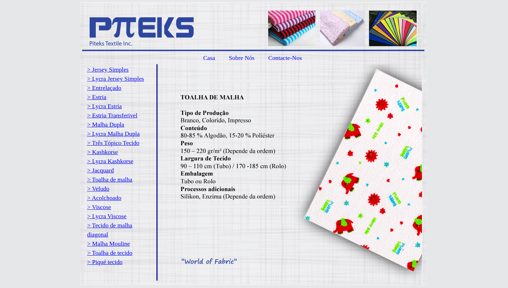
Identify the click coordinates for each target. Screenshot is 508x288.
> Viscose (99, 207)
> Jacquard (100, 170)
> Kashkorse (102, 152)
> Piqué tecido (104, 262)
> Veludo (98, 188)
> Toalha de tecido (109, 253)
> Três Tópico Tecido (113, 143)
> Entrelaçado (104, 88)
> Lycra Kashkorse (110, 161)
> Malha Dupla (105, 124)
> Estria (97, 97)
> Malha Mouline (108, 243)
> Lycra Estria (104, 106)
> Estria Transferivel (112, 115)
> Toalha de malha (109, 179)
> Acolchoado (104, 198)
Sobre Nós (242, 58)
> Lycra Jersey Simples (115, 78)
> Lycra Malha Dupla (113, 133)
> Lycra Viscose (106, 216)
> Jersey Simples (108, 69)
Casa (209, 58)
